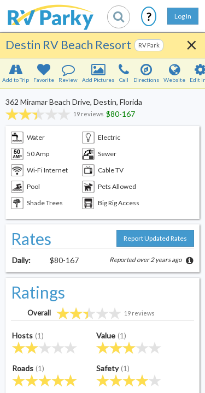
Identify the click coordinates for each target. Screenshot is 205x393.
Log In (182, 16)
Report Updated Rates (155, 238)
